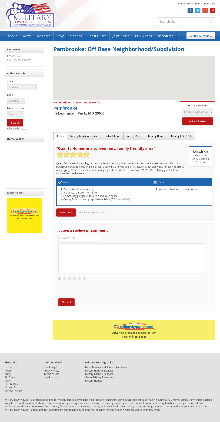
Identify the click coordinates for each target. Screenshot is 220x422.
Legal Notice (51, 377)
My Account (194, 3)
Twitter (198, 10)
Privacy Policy (51, 370)
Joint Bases (120, 36)
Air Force (43, 36)
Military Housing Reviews (99, 370)
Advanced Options (17, 128)
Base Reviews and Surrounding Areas (106, 367)
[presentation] (85, 290)
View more (66, 212)
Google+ (205, 10)
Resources (165, 36)
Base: (10, 94)
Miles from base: (16, 108)
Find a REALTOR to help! (92, 212)
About (12, 36)
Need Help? (50, 367)
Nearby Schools (112, 136)
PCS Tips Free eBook (19, 59)
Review (60, 136)
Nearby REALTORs (181, 136)
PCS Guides (143, 36)
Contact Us (209, 3)
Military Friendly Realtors (99, 374)
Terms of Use (51, 374)
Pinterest (212, 10)
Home (181, 3)
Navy (60, 36)
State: (10, 81)
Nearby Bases (134, 136)
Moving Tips (12, 387)
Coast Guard (97, 36)
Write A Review (201, 36)
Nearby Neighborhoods (83, 136)
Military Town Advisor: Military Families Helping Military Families (30, 14)
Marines (76, 36)
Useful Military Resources (99, 377)
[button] (134, 74)
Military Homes (93, 380)
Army (27, 36)
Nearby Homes (156, 136)
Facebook (190, 10)
